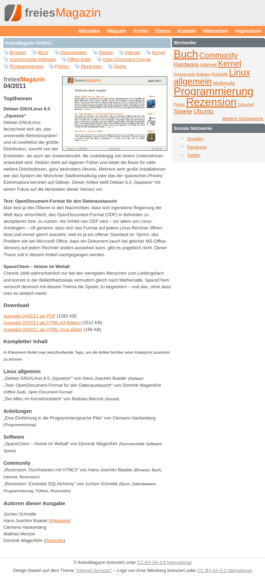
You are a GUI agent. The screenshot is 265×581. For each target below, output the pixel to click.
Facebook (196, 147)
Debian (106, 52)
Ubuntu (204, 111)
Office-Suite (79, 59)
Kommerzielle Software (33, 59)
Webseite (59, 520)
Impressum (248, 31)
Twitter (193, 155)
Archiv (141, 31)
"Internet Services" (93, 570)
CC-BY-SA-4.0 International (164, 562)
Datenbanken (73, 52)
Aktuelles (89, 31)
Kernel (158, 52)
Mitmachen (215, 31)
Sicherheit (246, 105)
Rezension (91, 66)
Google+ (195, 138)
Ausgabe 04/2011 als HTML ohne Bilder (42, 329)
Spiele (120, 66)
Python (62, 66)
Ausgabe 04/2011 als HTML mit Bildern (42, 322)
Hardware (186, 64)
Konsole (220, 74)
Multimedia (224, 83)
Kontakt (186, 31)
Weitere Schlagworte (242, 118)
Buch (43, 52)
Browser (18, 52)
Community (218, 55)
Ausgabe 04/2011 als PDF (29, 316)
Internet (132, 52)
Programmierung (26, 66)
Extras (163, 31)
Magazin (117, 31)
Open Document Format (127, 59)
